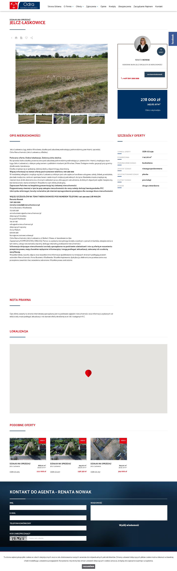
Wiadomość (96, 503)
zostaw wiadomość (154, 74)
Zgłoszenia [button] (92, 6)
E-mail (13, 513)
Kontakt (158, 6)
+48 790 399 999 (130, 78)
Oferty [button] (80, 6)
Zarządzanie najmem (143, 6)
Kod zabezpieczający (20, 533)
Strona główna (54, 6)
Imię (11, 503)
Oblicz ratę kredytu (152, 110)
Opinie (103, 6)
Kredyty (112, 6)
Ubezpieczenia (124, 6)
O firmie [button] (68, 6)
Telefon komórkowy (20, 523)
